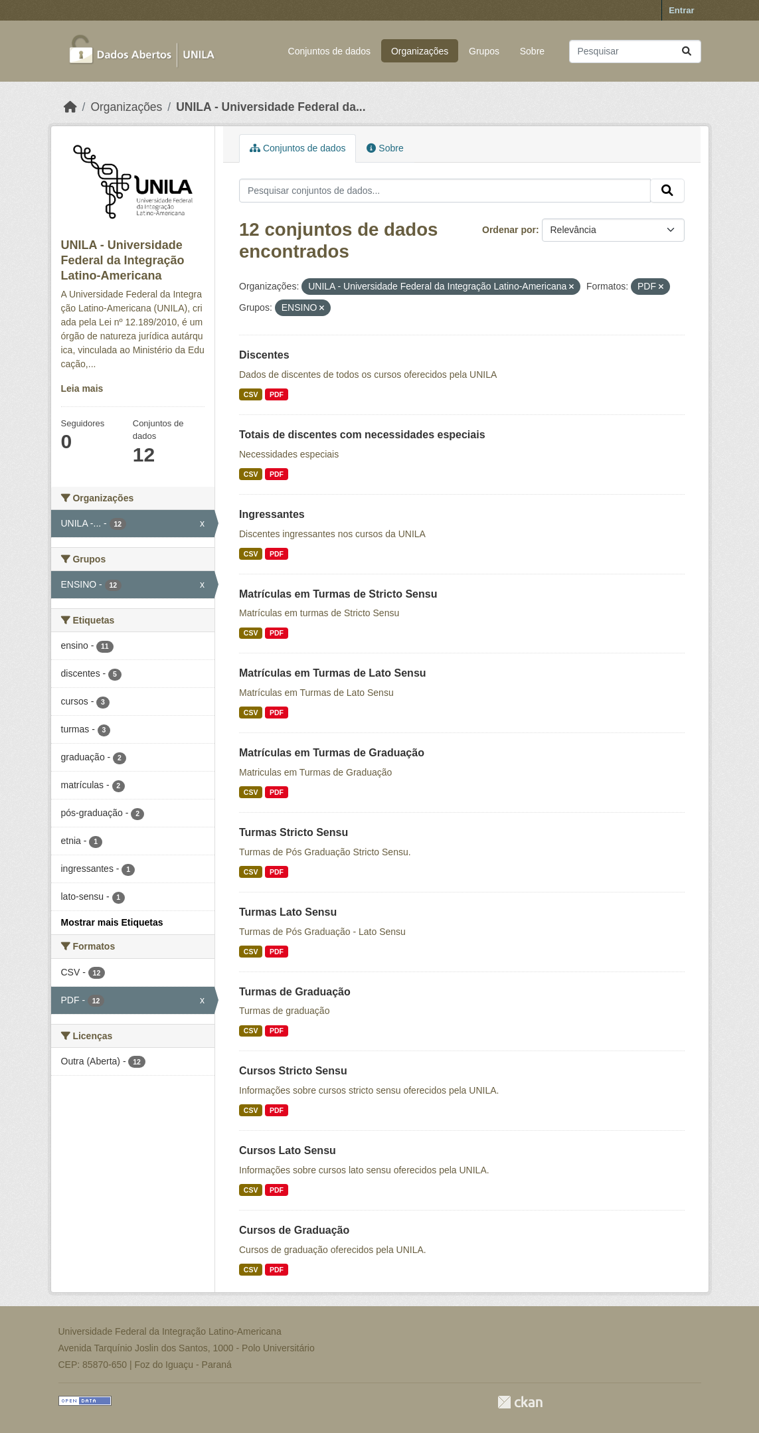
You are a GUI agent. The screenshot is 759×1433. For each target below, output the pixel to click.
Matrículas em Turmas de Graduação (331, 752)
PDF (277, 394)
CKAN (520, 1402)
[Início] (70, 107)
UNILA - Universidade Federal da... (270, 107)
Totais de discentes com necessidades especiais (362, 434)
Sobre (532, 51)
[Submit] (686, 51)
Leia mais (82, 388)
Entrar (681, 10)
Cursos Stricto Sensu (293, 1070)
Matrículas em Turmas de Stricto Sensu (338, 594)
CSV (251, 394)
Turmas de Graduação (295, 991)
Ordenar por (509, 229)
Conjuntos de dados (329, 51)
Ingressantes (272, 514)
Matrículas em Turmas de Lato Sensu (332, 673)
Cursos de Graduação (294, 1230)
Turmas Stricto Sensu (293, 832)
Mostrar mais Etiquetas (112, 922)
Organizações (419, 51)
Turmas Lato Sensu (288, 912)
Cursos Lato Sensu (287, 1150)
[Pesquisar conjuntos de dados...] (635, 51)
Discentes (264, 355)
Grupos (484, 51)
